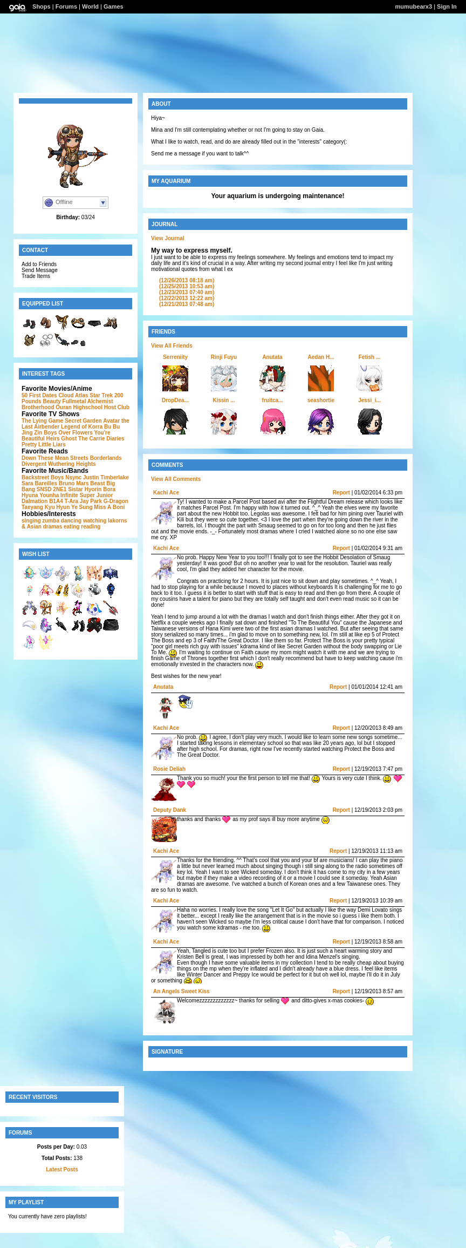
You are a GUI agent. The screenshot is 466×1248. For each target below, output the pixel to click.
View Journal (167, 238)
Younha (49, 495)
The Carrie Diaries (101, 439)
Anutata (272, 357)
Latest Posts (62, 1169)
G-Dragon (116, 501)
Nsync (73, 477)
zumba (50, 521)
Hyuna (30, 495)
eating (71, 527)
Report (341, 493)
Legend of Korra (81, 427)
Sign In (447, 6)
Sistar (75, 489)
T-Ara (71, 501)
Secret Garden (83, 421)
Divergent (34, 464)
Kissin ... (224, 400)
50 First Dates (39, 395)
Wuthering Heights (72, 464)
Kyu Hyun (57, 507)
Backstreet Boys (43, 477)
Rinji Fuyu (224, 357)
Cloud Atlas (73, 395)
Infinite (69, 495)
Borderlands (106, 458)
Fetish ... (370, 357)
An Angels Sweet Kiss (181, 991)
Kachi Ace (166, 493)
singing (31, 521)
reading (90, 527)
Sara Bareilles (39, 483)
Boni (119, 507)
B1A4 (56, 501)
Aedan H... (321, 357)
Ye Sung (81, 507)
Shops (41, 6)
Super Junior (96, 495)
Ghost (69, 439)
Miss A (102, 507)
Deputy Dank (169, 810)
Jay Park (91, 501)
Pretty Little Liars (44, 444)
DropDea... (175, 400)
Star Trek (101, 395)
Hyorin (93, 489)
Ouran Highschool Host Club (92, 407)
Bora (109, 489)
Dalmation (34, 501)
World (90, 6)
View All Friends (172, 346)
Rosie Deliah (169, 769)
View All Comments (176, 479)
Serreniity (175, 357)
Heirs (53, 439)
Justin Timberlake (106, 477)
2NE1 (59, 489)
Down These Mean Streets (55, 458)
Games (114, 6)
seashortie (320, 400)
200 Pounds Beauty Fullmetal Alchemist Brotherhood (73, 401)
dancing (71, 521)
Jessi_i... (369, 400)
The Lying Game (42, 421)
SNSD (44, 489)
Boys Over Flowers (68, 433)
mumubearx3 (413, 6)
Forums (66, 6)
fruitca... (272, 400)
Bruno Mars (74, 483)
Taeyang (32, 507)
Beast (97, 483)
